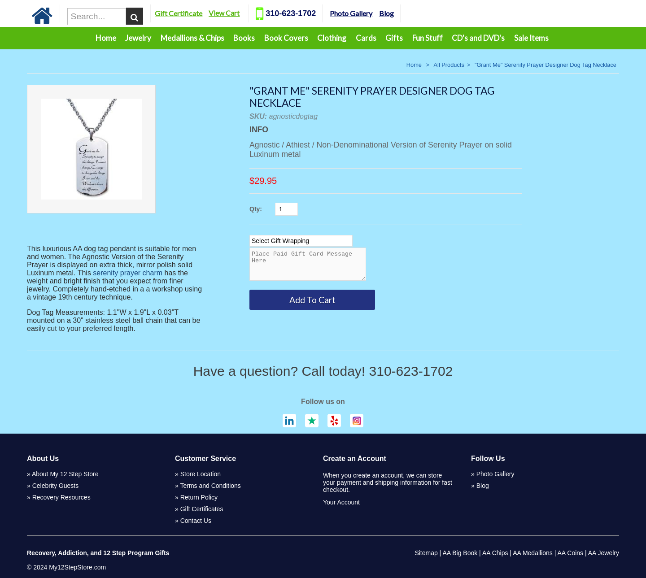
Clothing (331, 38)
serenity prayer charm (127, 273)
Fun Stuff (427, 38)
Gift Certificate (203, 13)
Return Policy (199, 497)
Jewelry (138, 38)
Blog (410, 13)
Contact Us (195, 520)
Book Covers (286, 38)
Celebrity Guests (55, 485)
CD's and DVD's (478, 38)
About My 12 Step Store (65, 474)
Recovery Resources (61, 497)
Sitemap (426, 552)
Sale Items (531, 38)
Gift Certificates (201, 509)
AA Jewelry (603, 552)
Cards (366, 38)
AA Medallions (533, 552)
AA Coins (571, 552)
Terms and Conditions (210, 485)
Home (106, 38)
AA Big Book (459, 552)
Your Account (341, 502)
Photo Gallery (375, 13)
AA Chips (495, 552)
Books (244, 38)
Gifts (394, 38)
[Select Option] (301, 241)
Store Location (200, 474)
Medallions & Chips (192, 38)
